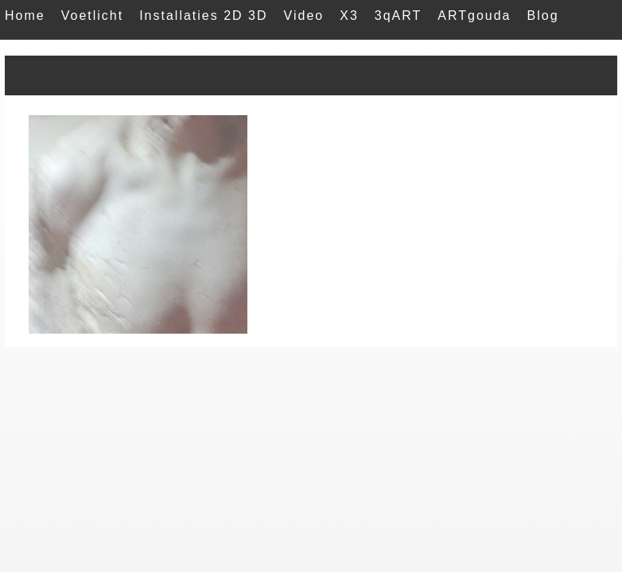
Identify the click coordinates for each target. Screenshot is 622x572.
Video (304, 15)
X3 (349, 15)
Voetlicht (92, 15)
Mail (19, 47)
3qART (398, 15)
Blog (543, 15)
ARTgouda (474, 15)
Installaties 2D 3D (203, 15)
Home (25, 15)
